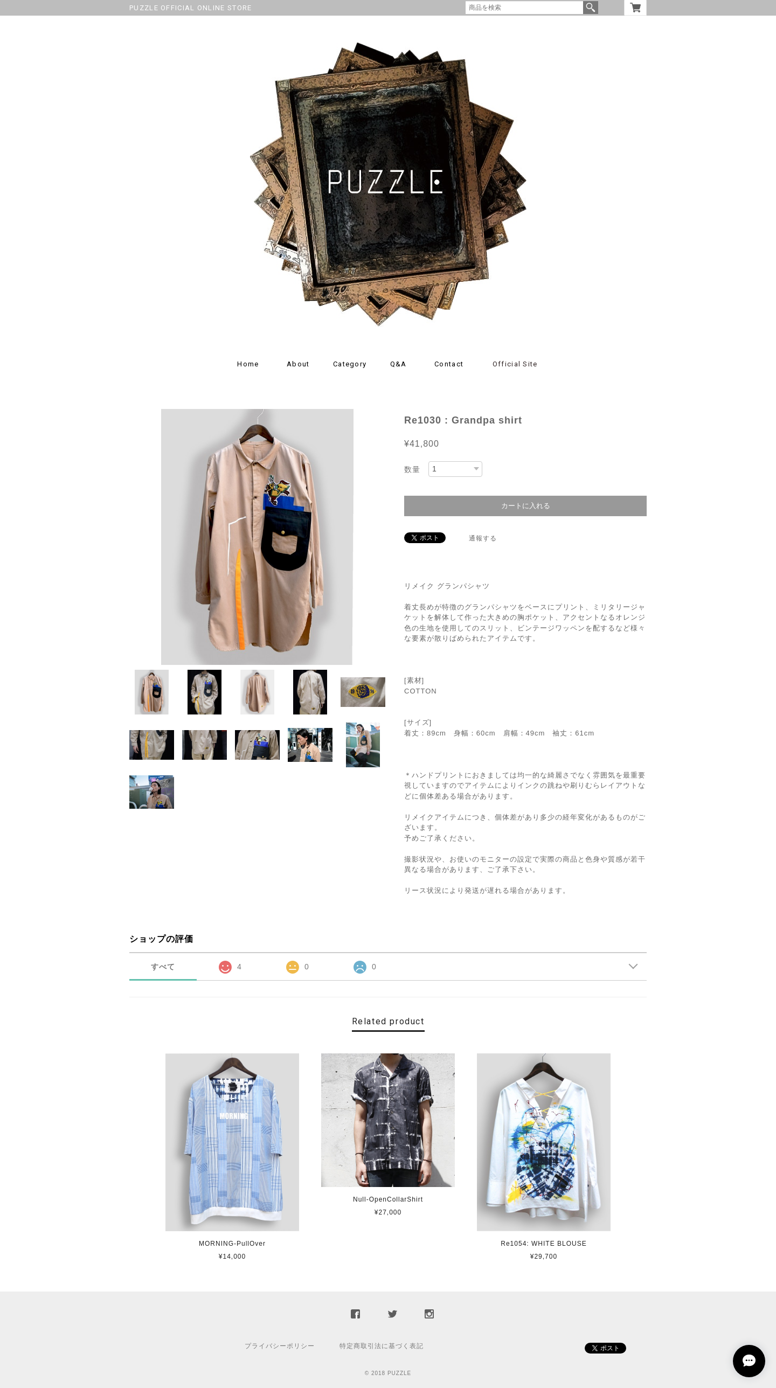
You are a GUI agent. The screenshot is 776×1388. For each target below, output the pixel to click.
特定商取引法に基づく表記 (382, 1346)
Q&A (398, 364)
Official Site (515, 364)
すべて (163, 966)
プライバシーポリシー (280, 1346)
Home (248, 364)
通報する (483, 538)
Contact (448, 364)
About (298, 364)
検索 (590, 7)
